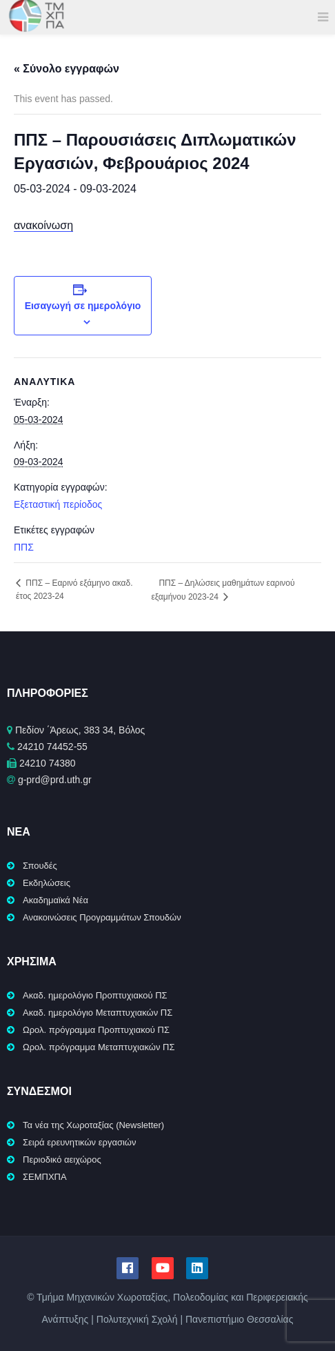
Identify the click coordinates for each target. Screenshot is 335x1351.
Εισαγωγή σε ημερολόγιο (83, 305)
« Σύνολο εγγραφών (66, 69)
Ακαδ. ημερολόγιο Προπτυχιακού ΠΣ (95, 995)
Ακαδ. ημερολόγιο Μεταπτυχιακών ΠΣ (97, 1012)
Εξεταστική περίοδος (58, 504)
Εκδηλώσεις (46, 883)
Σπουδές (40, 865)
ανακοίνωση (43, 225)
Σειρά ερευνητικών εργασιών (79, 1142)
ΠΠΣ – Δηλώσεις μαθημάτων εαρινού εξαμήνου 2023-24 (222, 590)
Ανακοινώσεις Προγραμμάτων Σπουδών (102, 917)
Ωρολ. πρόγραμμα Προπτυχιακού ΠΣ (96, 1030)
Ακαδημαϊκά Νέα (55, 900)
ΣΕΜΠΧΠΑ (45, 1177)
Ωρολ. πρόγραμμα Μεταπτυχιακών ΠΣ (99, 1047)
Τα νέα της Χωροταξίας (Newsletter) (93, 1125)
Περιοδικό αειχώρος (62, 1159)
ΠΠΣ (24, 547)
